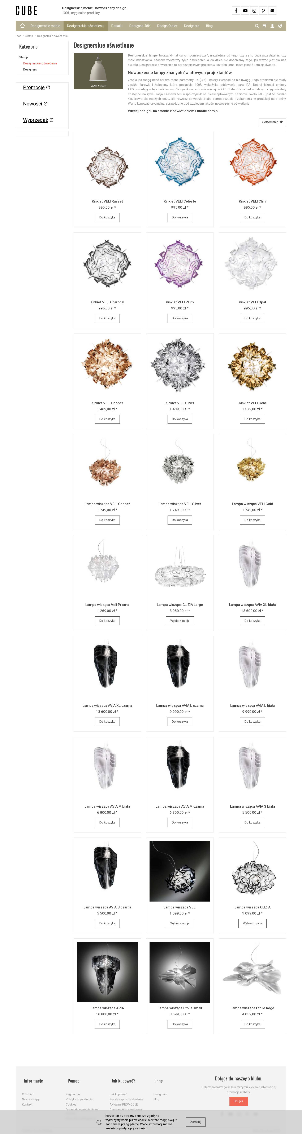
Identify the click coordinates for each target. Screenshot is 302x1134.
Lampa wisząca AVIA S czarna (107, 908)
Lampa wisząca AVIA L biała (252, 706)
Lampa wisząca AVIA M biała (107, 807)
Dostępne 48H (139, 26)
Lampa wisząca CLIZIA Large (180, 605)
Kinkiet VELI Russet (107, 202)
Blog (209, 26)
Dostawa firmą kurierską (126, 1106)
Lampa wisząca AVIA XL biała (252, 605)
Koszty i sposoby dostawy (127, 1096)
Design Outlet (167, 26)
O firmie (27, 1090)
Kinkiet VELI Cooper (107, 404)
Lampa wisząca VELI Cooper (107, 505)
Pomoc (72, 1079)
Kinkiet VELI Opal (252, 303)
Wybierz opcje (180, 621)
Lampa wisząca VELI (180, 908)
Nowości (32, 104)
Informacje (32, 1079)
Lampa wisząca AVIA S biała (252, 807)
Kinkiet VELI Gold (252, 404)
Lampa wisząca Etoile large (252, 1009)
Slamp (23, 57)
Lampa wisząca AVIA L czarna (180, 706)
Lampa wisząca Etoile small (180, 1009)
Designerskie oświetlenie (85, 26)
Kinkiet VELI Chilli (252, 202)
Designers (191, 26)
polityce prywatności (132, 1128)
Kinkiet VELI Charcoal (107, 303)
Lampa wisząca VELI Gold (252, 505)
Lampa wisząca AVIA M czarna (180, 807)
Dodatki (116, 26)
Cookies (71, 1101)
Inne (157, 1079)
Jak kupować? (123, 1079)
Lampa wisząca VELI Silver (180, 505)
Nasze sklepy (30, 1096)
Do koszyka (107, 218)
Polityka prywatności (79, 1096)
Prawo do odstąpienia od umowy (82, 1108)
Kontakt (27, 1101)
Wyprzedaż (35, 120)
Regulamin (73, 1090)
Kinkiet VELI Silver (179, 404)
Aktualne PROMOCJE (124, 1101)
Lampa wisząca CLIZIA (252, 908)
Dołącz (238, 1102)
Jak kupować (118, 1090)
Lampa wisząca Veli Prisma (107, 605)
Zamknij (195, 1122)
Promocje (34, 87)
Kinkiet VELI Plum (180, 303)
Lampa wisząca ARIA (107, 1009)
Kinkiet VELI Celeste (180, 202)
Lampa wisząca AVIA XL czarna (107, 706)
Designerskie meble (45, 26)
